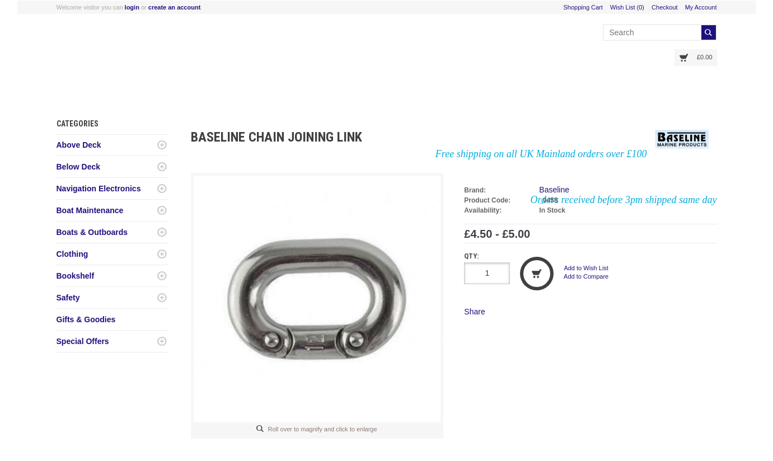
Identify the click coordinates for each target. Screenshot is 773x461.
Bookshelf (76, 275)
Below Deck (79, 166)
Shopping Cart (583, 7)
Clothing (72, 254)
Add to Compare (586, 276)
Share (474, 311)
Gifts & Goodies (86, 319)
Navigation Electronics (99, 188)
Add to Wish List (586, 268)
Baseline (554, 189)
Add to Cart (536, 273)
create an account (174, 7)
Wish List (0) (627, 7)
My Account (701, 7)
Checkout (664, 7)
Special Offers (83, 341)
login (132, 7)
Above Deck (79, 144)
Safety (68, 297)
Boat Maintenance (90, 210)
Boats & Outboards (92, 232)
